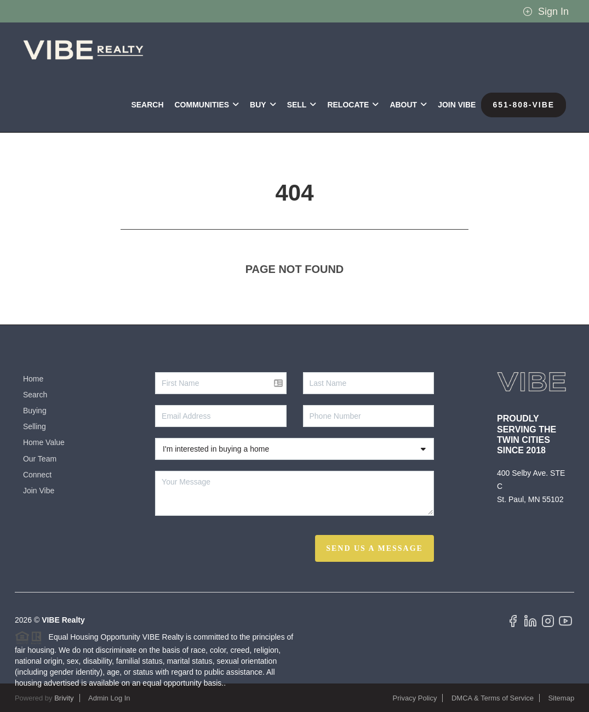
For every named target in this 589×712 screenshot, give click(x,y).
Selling (34, 426)
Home (33, 378)
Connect (37, 474)
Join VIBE (457, 104)
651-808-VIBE (523, 104)
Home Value (44, 442)
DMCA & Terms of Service (492, 698)
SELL (302, 104)
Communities (207, 104)
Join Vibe (38, 490)
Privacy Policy (415, 698)
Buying (35, 410)
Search (147, 104)
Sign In (546, 11)
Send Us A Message (374, 548)
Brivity (63, 698)
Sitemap (561, 698)
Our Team (39, 458)
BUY (263, 104)
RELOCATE (353, 104)
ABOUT (408, 104)
